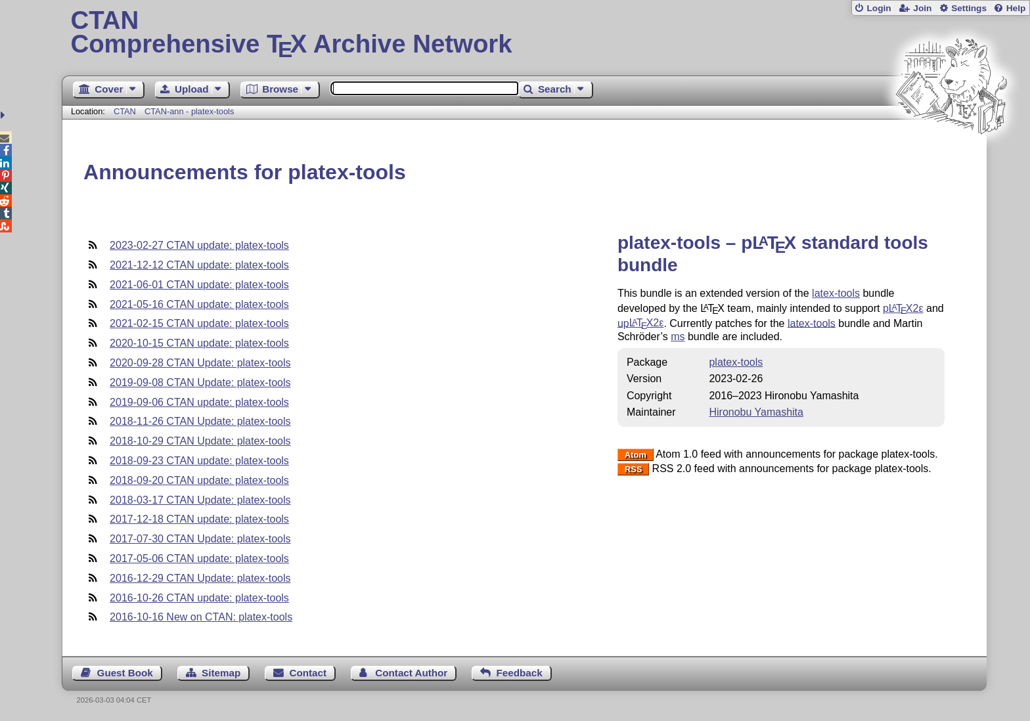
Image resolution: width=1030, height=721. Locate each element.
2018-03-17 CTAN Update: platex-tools (200, 500)
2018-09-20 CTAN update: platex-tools (199, 480)
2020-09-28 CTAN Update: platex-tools (200, 362)
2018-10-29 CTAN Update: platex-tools (200, 441)
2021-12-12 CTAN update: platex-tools (199, 265)
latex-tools (836, 293)
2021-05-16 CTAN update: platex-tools (199, 304)
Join (922, 8)
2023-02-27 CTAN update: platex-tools (199, 245)
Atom (635, 455)
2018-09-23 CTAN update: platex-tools (199, 460)
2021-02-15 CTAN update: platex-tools (199, 323)
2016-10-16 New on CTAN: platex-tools (201, 617)
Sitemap (221, 672)
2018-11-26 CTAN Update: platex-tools (200, 421)
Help (1016, 8)
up (640, 322)
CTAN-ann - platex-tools (189, 111)
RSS (633, 469)
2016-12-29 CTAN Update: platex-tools (200, 578)
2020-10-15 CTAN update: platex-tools (199, 343)
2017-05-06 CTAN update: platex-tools (199, 558)
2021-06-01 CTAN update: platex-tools (199, 284)
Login (878, 8)
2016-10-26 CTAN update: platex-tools (199, 597)
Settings (969, 8)
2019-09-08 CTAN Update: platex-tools (200, 382)
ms (677, 336)
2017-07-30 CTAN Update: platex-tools (200, 538)
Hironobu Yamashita (756, 412)
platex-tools (736, 362)
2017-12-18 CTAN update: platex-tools (199, 519)
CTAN (125, 111)
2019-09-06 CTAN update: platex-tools (199, 402)
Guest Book (125, 672)
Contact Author (411, 672)
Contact (308, 672)
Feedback (520, 672)
